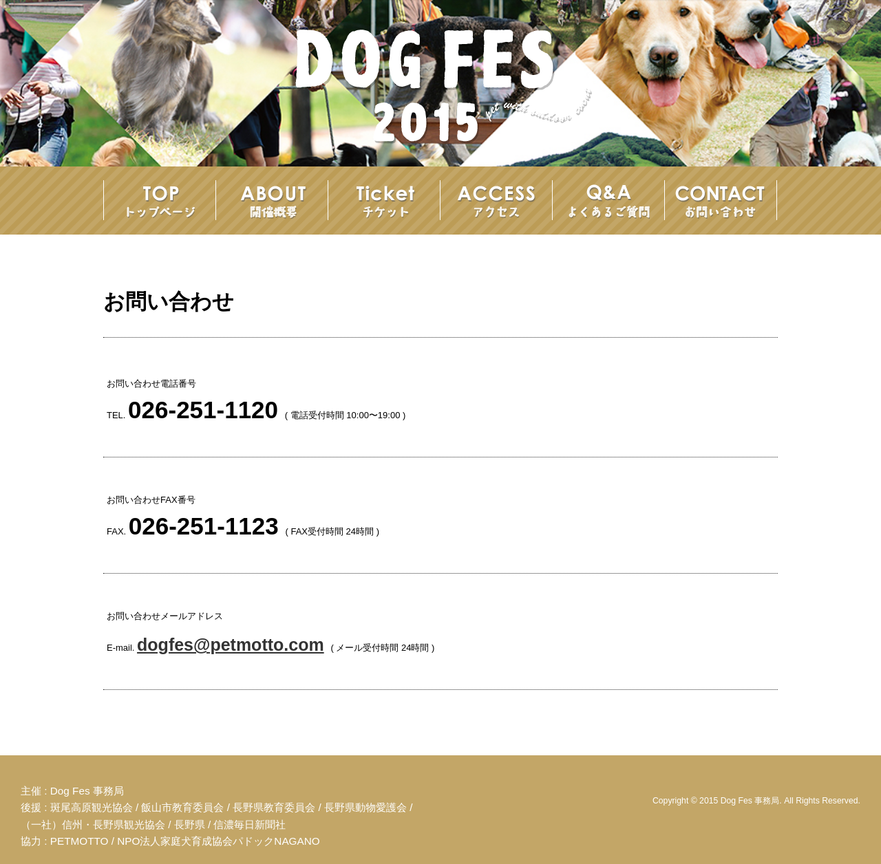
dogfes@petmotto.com (230, 644)
